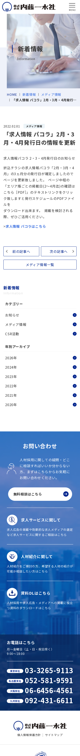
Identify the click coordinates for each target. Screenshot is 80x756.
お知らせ (12, 315)
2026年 (11, 357)
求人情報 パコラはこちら (26, 226)
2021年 (11, 395)
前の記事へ (21, 251)
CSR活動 (12, 333)
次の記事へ (59, 251)
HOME (12, 94)
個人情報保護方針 (29, 735)
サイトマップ (54, 735)
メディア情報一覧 (40, 264)
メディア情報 (51, 94)
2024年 (11, 367)
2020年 (11, 404)
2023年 (11, 376)
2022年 (11, 385)
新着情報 (29, 94)
